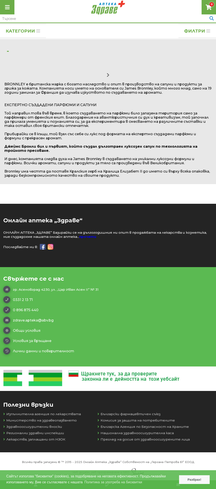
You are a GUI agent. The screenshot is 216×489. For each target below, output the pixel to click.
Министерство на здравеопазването (40, 420)
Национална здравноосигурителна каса (136, 433)
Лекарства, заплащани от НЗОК (34, 439)
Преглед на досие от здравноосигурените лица (144, 439)
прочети (87, 237)
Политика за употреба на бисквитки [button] (113, 482)
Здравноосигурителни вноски (32, 427)
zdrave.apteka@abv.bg (28, 320)
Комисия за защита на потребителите (136, 420)
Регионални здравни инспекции (33, 433)
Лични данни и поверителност (38, 350)
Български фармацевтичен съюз (129, 414)
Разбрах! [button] (194, 479)
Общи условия (21, 330)
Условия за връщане (27, 340)
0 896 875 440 (20, 309)
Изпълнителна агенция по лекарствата (42, 414)
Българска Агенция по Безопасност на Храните (143, 427)
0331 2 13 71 (18, 299)
